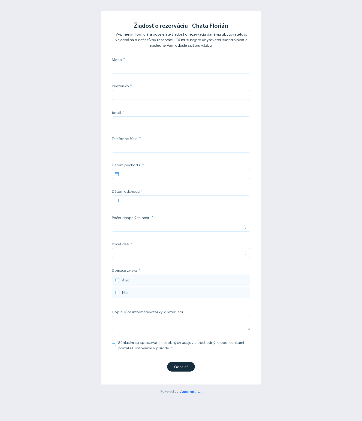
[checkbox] (181, 281)
